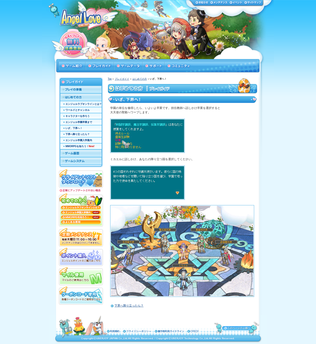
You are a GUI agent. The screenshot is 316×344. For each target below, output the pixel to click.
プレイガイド (99, 66)
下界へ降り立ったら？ (129, 305)
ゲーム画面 (81, 153)
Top (110, 79)
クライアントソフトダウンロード (81, 178)
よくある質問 (81, 223)
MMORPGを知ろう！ (79, 146)
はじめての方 (139, 79)
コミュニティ (179, 66)
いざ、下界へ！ (73, 128)
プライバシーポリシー (130, 331)
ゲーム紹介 (72, 66)
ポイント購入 (81, 256)
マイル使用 (81, 275)
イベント (236, 2)
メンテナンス (219, 2)
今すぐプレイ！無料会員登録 (74, 44)
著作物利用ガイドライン (156, 331)
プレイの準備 (81, 89)
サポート (153, 66)
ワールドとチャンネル (77, 110)
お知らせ (202, 2)
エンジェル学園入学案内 (78, 140)
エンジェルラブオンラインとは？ (83, 104)
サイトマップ (252, 2)
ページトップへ (237, 328)
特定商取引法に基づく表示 (184, 331)
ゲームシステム (81, 161)
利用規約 (111, 331)
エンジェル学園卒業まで (78, 122)
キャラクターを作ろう (77, 116)
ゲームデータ (128, 66)
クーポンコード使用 (81, 295)
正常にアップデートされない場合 (81, 190)
